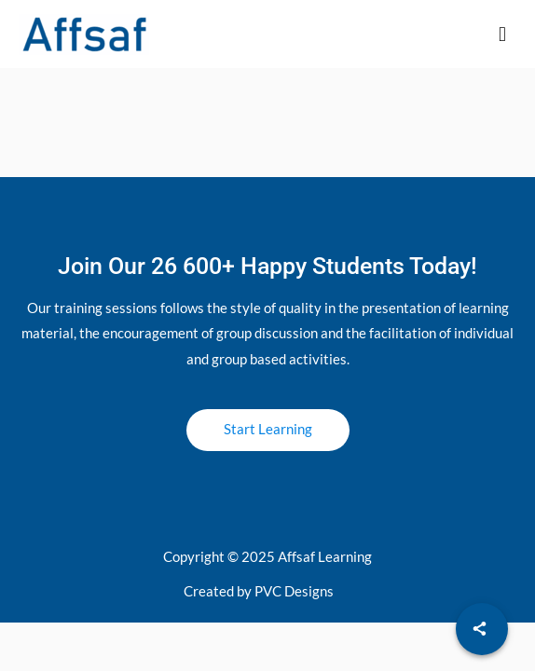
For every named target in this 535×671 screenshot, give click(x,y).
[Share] (482, 629)
